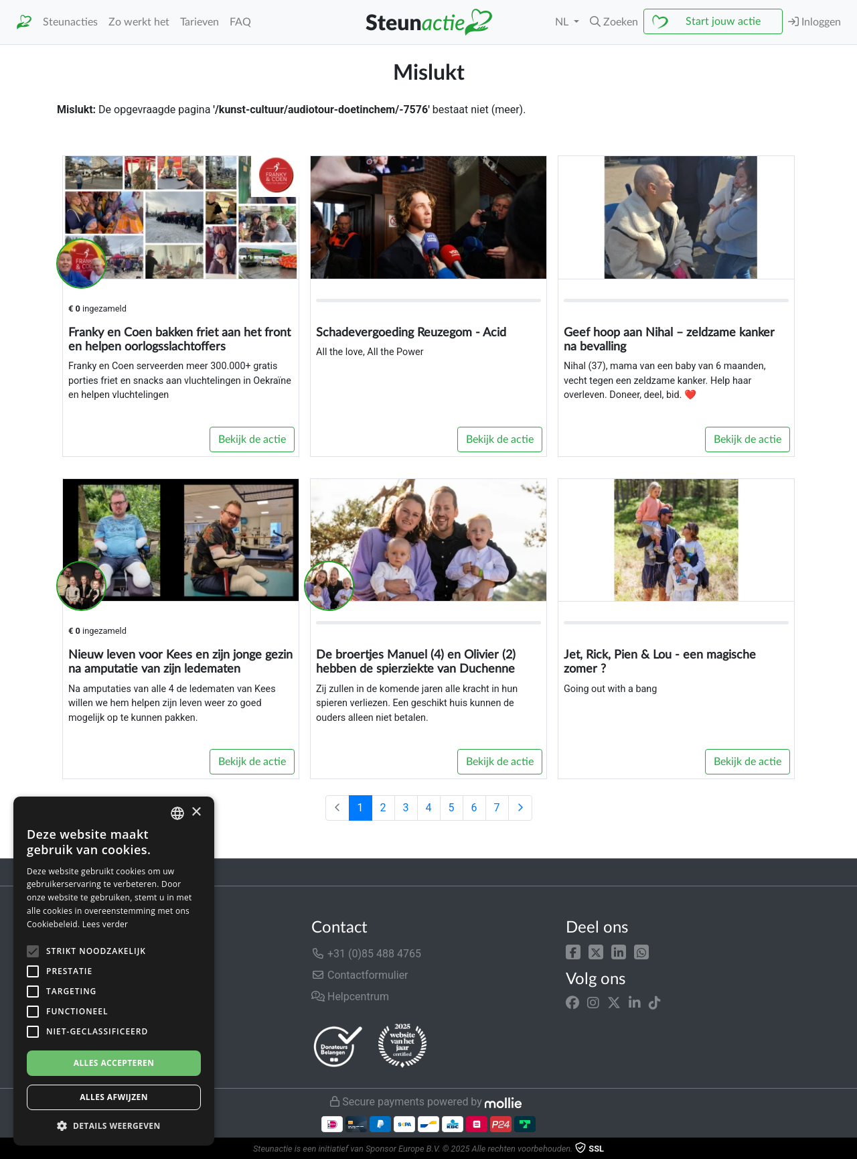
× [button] (196, 812)
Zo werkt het (138, 22)
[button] (614, 22)
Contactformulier (359, 975)
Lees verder (105, 924)
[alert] (113, 971)
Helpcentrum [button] (350, 996)
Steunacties (70, 22)
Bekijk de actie (252, 439)
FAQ (240, 22)
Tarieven (199, 22)
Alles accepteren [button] (114, 1063)
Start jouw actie (723, 21)
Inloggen (814, 21)
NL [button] (563, 22)
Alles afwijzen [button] (114, 1097)
